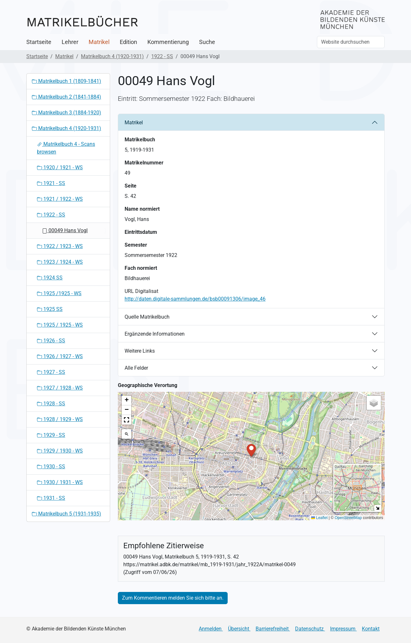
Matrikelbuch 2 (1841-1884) (66, 97)
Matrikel (99, 42)
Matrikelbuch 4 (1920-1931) (112, 56)
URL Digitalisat (141, 291)
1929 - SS (51, 435)
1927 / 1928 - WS (60, 388)
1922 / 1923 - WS (60, 246)
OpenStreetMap (348, 517)
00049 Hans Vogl (65, 230)
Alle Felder (136, 368)
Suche (207, 42)
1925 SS (50, 309)
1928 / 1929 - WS (60, 419)
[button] (251, 450)
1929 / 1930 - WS (60, 451)
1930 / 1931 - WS (60, 482)
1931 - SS (51, 498)
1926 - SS (51, 341)
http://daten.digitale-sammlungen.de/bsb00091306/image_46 (195, 299)
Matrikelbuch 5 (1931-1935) (66, 514)
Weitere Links (140, 351)
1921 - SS (51, 183)
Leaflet (319, 517)
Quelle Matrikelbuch (147, 317)
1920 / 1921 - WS (60, 167)
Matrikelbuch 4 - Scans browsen (66, 148)
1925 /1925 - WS (59, 293)
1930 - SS (51, 466)
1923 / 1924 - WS (60, 262)
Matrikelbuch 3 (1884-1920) (66, 113)
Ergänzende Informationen (155, 334)
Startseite (38, 42)
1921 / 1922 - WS (60, 199)
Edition (128, 42)
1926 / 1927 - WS (60, 356)
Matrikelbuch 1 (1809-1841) (66, 81)
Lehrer (70, 42)
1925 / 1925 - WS (60, 325)
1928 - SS (51, 404)
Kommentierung (168, 42)
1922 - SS (162, 56)
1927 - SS (51, 372)
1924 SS (50, 278)
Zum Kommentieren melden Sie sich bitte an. (172, 598)
